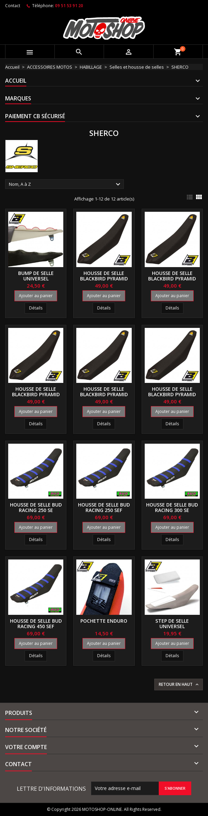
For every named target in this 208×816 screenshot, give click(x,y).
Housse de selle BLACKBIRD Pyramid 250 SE (104, 278)
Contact (12, 6)
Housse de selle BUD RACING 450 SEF (36, 624)
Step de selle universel (172, 624)
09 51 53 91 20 (69, 6)
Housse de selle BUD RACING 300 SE (172, 507)
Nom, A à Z (65, 184)
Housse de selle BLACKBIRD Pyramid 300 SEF (104, 394)
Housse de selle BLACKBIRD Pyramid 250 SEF (172, 278)
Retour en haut (179, 684)
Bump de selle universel (36, 276)
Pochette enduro (103, 621)
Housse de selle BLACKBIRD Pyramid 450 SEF (172, 394)
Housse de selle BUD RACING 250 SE (36, 507)
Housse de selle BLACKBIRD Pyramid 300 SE (36, 394)
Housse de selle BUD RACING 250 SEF (104, 507)
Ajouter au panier (36, 296)
